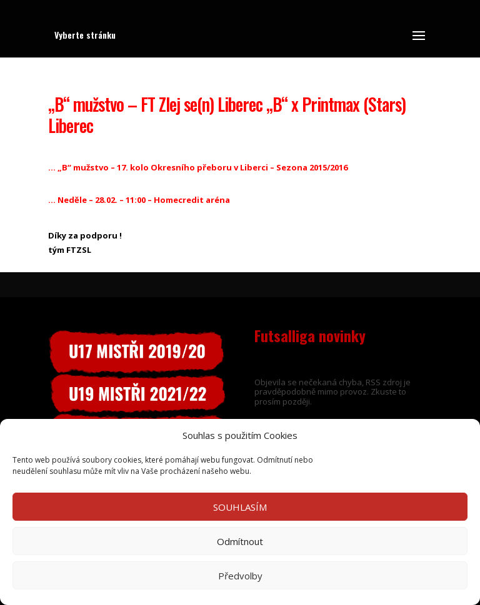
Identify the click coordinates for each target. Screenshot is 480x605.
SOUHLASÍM (240, 507)
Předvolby (240, 575)
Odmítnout (240, 541)
